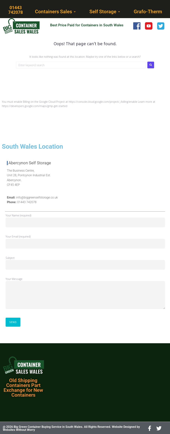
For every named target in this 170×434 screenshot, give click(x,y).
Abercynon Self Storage (29, 162)
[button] (55, 11)
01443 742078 (26, 201)
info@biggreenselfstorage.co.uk (37, 197)
